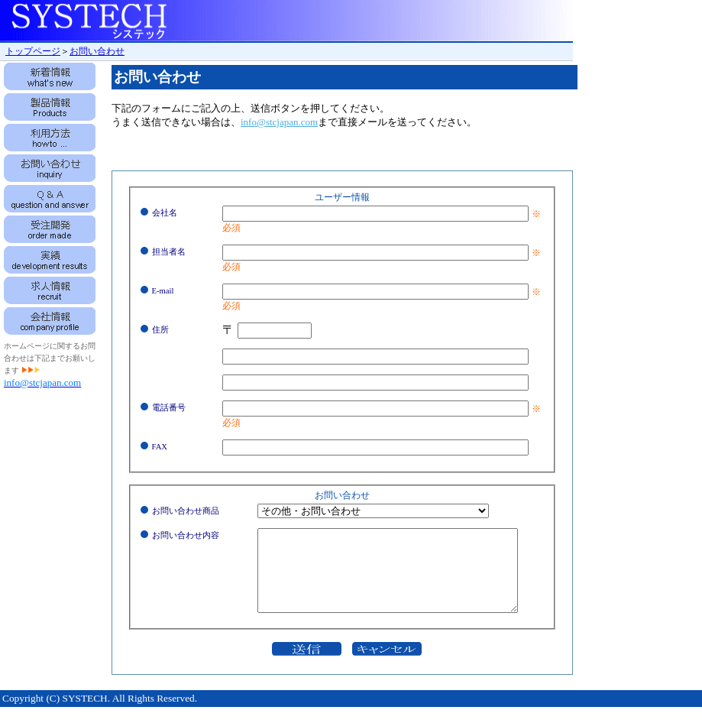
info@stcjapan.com (279, 122)
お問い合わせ (97, 51)
